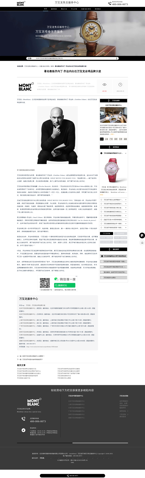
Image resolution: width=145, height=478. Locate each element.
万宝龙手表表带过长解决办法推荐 (69, 371)
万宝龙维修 (106, 233)
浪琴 (106, 458)
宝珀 (80, 458)
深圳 (52, 66)
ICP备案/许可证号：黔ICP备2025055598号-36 (72, 460)
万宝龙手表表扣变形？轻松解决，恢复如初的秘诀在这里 (122, 227)
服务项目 (54, 9)
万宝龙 (28, 305)
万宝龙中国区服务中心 (75, 396)
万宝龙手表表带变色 (106, 241)
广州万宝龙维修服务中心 (76, 411)
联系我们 (98, 9)
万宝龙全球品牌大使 (38, 305)
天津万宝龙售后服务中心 (27, 335)
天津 (120, 139)
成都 (125, 139)
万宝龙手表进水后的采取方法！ (114, 203)
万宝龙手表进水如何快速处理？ (32, 359)
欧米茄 (101, 458)
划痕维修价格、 (125, 405)
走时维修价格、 (125, 401)
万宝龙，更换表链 (106, 237)
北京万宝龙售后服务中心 (27, 308)
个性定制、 (123, 414)
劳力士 (48, 458)
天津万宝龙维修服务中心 (76, 408)
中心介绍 (74, 9)
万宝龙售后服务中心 (67, 2)
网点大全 (64, 9)
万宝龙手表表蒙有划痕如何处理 (27, 375)
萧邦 (95, 458)
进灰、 (122, 403)
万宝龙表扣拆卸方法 (64, 375)
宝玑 (85, 458)
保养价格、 (123, 411)
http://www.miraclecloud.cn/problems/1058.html (42, 346)
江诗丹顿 (63, 458)
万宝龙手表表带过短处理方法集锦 (69, 369)
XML (72, 462)
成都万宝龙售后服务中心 (27, 341)
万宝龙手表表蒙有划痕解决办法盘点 (29, 373)
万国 (90, 458)
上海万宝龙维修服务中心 (76, 404)
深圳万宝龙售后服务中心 (27, 332)
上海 (106, 139)
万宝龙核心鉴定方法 (23, 378)
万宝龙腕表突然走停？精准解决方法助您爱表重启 (120, 223)
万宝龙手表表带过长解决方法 (26, 369)
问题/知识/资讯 (86, 9)
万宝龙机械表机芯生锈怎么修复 (114, 211)
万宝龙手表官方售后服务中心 (87, 453)
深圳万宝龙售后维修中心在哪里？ (33, 356)
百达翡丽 (55, 458)
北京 (101, 139)
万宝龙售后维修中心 (31, 66)
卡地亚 (70, 458)
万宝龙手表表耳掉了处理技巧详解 (69, 373)
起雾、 (126, 403)
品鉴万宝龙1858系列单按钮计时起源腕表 (117, 219)
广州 (111, 139)
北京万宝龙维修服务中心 (76, 401)
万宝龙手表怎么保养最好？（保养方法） (117, 199)
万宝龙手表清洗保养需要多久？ (114, 215)
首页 (45, 9)
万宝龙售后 (120, 233)
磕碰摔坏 (123, 408)
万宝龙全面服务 (125, 396)
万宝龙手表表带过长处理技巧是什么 (29, 371)
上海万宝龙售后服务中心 (27, 320)
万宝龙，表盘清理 (121, 241)
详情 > (113, 134)
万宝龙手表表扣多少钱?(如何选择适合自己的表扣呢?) (121, 207)
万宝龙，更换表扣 (121, 237)
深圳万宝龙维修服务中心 (76, 414)
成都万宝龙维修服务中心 (76, 417)
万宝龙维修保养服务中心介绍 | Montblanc (118, 153)
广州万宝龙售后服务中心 (27, 326)
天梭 (111, 458)
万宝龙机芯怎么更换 (64, 378)
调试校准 (123, 416)
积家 (76, 458)
